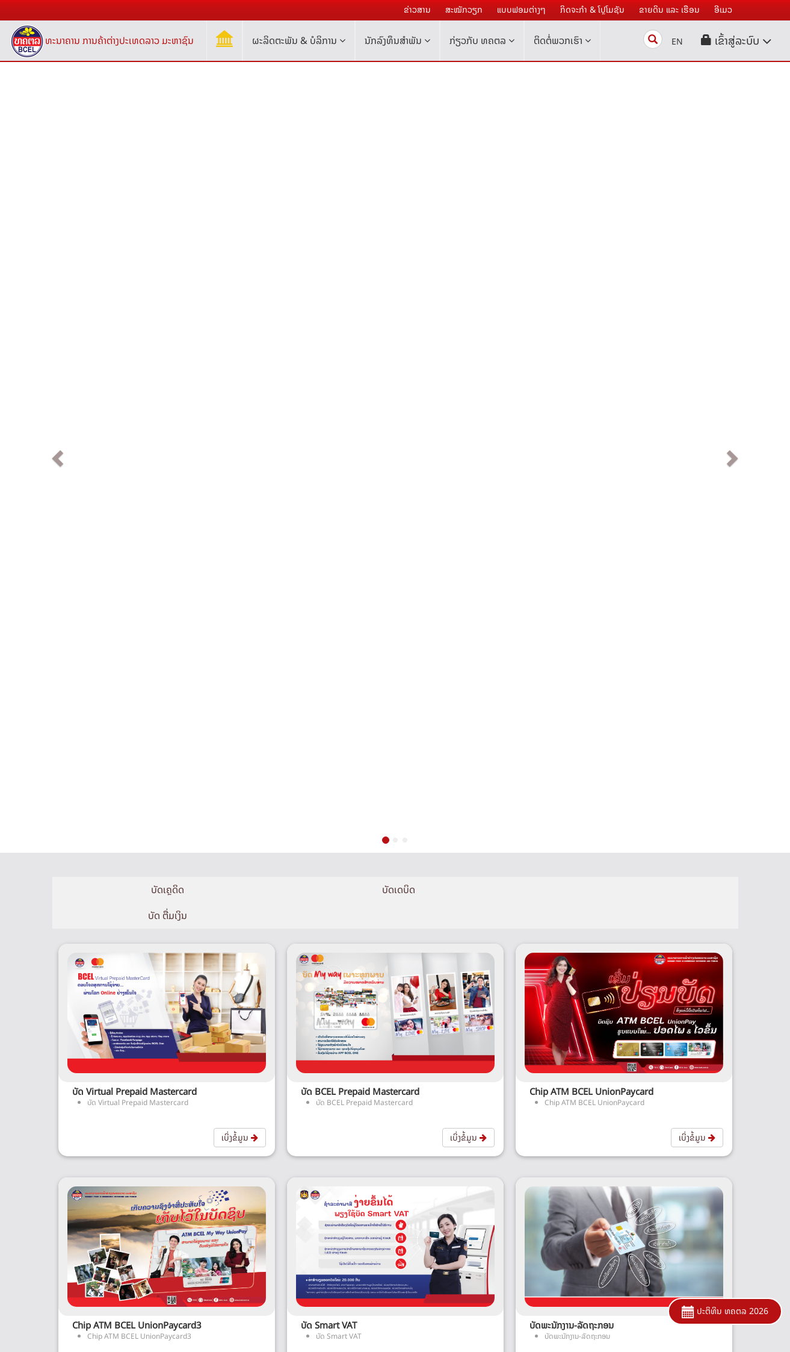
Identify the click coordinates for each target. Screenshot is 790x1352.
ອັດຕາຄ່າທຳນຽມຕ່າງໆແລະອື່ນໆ (669, 1122)
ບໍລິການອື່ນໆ (440, 1261)
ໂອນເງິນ (440, 1221)
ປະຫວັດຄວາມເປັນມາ (211, 1122)
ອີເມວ (212, 1241)
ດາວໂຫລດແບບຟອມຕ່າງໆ (668, 1253)
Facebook (480, 1328)
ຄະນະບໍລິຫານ (212, 1161)
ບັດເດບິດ (395, 346)
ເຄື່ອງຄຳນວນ (669, 1141)
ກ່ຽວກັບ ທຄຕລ (481, 40)
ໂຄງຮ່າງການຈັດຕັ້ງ (211, 1141)
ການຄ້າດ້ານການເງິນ (440, 1241)
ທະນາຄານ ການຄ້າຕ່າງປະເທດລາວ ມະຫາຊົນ (119, 40)
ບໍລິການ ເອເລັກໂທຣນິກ (440, 1181)
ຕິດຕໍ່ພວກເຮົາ (562, 40)
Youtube (538, 1328)
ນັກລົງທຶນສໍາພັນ (397, 40)
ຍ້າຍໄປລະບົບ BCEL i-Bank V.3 (211, 1261)
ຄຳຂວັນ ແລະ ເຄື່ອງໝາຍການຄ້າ (211, 1221)
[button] (736, 40)
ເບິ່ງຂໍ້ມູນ (239, 568)
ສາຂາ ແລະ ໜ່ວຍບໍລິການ (669, 1233)
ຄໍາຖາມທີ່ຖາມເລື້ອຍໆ (669, 1161)
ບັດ (440, 1161)
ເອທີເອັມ (440, 1201)
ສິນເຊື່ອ (440, 1141)
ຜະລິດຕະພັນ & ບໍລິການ (298, 40)
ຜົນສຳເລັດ (211, 1181)
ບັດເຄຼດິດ (166, 346)
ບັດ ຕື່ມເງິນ (623, 346)
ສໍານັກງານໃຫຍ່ (669, 1213)
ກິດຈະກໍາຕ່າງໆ (211, 1201)
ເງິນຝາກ (440, 1122)
